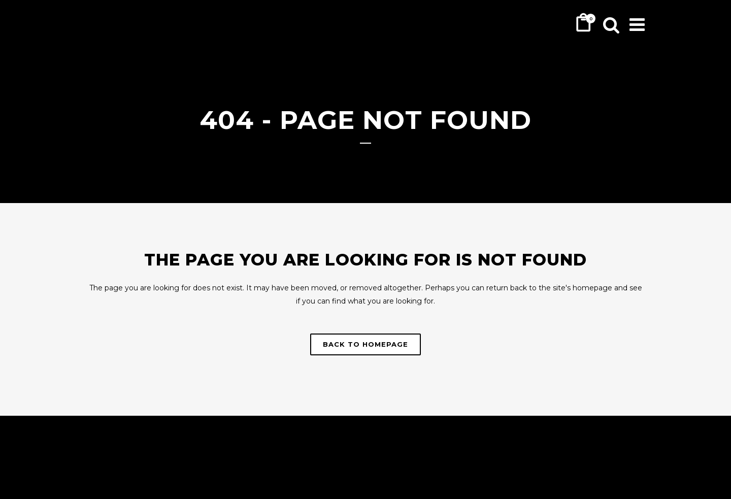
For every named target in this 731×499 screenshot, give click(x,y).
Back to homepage (365, 344)
